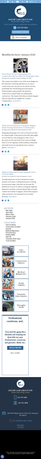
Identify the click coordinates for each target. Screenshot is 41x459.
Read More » (17, 101)
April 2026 (9, 212)
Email (17, 1)
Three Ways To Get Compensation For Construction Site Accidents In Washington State (20, 75)
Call (12, 1)
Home (8, 1)
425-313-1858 (23, 403)
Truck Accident (11, 241)
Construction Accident (13, 227)
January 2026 (10, 218)
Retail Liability (10, 235)
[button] (11, 368)
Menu (31, 1)
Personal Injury (11, 233)
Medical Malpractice (12, 231)
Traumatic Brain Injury (13, 239)
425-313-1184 (22, 27)
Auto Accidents (11, 225)
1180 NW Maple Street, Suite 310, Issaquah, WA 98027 (23, 414)
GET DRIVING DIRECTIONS (22, 421)
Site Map (20, 427)
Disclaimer (20, 425)
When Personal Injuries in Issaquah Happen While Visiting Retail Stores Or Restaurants (19, 127)
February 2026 (11, 216)
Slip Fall (8, 237)
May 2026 (9, 210)
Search (22, 1)
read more (15, 348)
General (8, 229)
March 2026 (10, 214)
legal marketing (16, 453)
